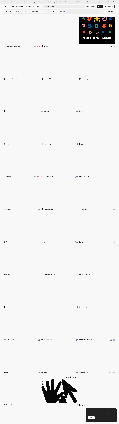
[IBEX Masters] (97, 389)
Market (38, 6)
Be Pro (99, 6)
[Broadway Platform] (59, 160)
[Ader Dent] (59, 259)
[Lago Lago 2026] (22, 323)
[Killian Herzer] (59, 63)
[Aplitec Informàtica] (22, 226)
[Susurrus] (22, 128)
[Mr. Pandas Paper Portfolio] (97, 356)
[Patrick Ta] (97, 259)
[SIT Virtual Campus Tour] (97, 226)
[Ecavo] (22, 95)
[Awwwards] (6, 6)
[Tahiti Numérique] (22, 356)
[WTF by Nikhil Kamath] (22, 291)
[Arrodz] (59, 128)
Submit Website (109, 6)
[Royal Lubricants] (59, 30)
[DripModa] (97, 128)
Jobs (34, 6)
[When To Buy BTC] (59, 193)
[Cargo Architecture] (59, 356)
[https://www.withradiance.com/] (59, 323)
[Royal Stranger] (22, 63)
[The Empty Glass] (97, 160)
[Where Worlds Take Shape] (97, 291)
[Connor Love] (97, 95)
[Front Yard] (59, 95)
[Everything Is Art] (22, 259)
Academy (27, 6)
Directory (20, 6)
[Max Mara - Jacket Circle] (97, 323)
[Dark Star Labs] (97, 63)
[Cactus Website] (97, 193)
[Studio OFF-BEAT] (59, 291)
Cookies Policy (105, 413)
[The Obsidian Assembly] (22, 30)
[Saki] (59, 226)
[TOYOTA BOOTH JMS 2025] (22, 389)
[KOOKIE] (22, 193)
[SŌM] (22, 160)
